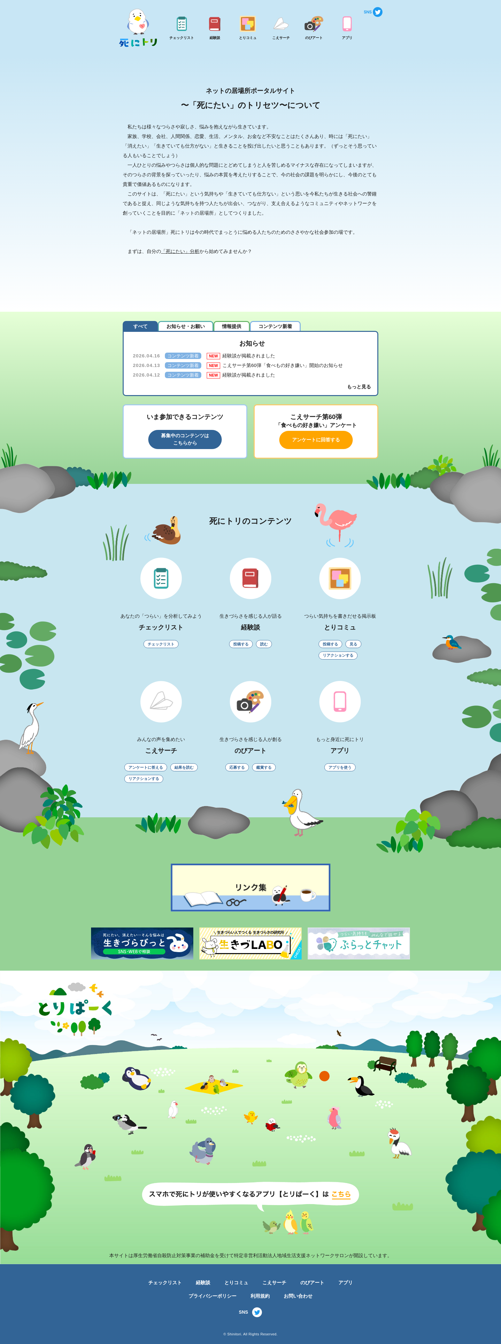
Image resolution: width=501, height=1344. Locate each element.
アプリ (345, 1282)
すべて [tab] (140, 326)
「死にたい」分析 (180, 251)
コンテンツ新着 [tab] (275, 326)
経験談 (203, 1282)
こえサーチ (274, 1282)
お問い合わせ (298, 1296)
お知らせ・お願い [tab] (185, 326)
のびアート (312, 1282)
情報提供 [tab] (231, 326)
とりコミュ (236, 1282)
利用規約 (260, 1296)
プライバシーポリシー (212, 1296)
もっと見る (359, 386)
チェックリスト (165, 1282)
